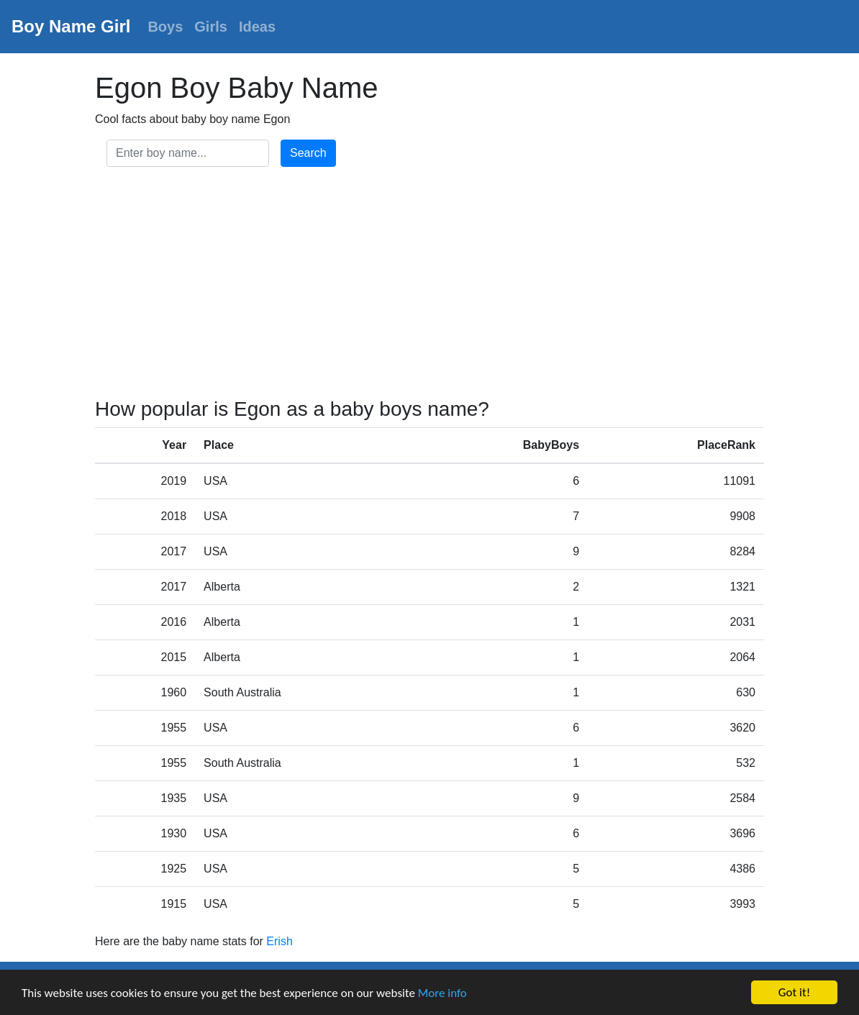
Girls (210, 27)
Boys (165, 27)
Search (308, 153)
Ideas (257, 27)
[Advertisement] (429, 285)
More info (442, 993)
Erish (279, 941)
